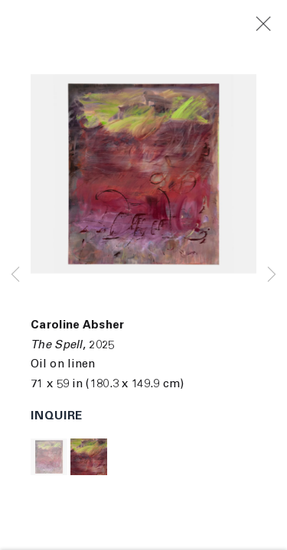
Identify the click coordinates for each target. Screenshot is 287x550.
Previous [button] (15, 274)
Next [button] (271, 274)
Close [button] (271, 24)
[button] (49, 456)
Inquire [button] (57, 416)
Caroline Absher (78, 326)
